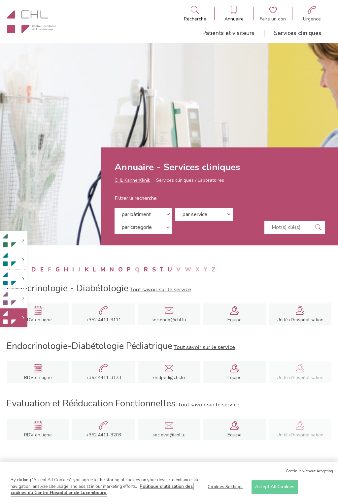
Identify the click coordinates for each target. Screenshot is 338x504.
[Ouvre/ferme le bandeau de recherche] (195, 13)
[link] (13, 240)
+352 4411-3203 (103, 435)
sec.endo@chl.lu (169, 320)
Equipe (234, 320)
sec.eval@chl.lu (169, 435)
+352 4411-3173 (103, 377)
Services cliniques (297, 33)
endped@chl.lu (169, 377)
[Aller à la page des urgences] (312, 13)
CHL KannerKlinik (132, 183)
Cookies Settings (225, 489)
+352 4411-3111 (103, 320)
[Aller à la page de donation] (273, 13)
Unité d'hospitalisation (300, 320)
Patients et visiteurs (228, 33)
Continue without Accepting (309, 473)
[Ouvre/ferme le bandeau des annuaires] (234, 13)
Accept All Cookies (274, 489)
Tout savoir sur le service (160, 289)
